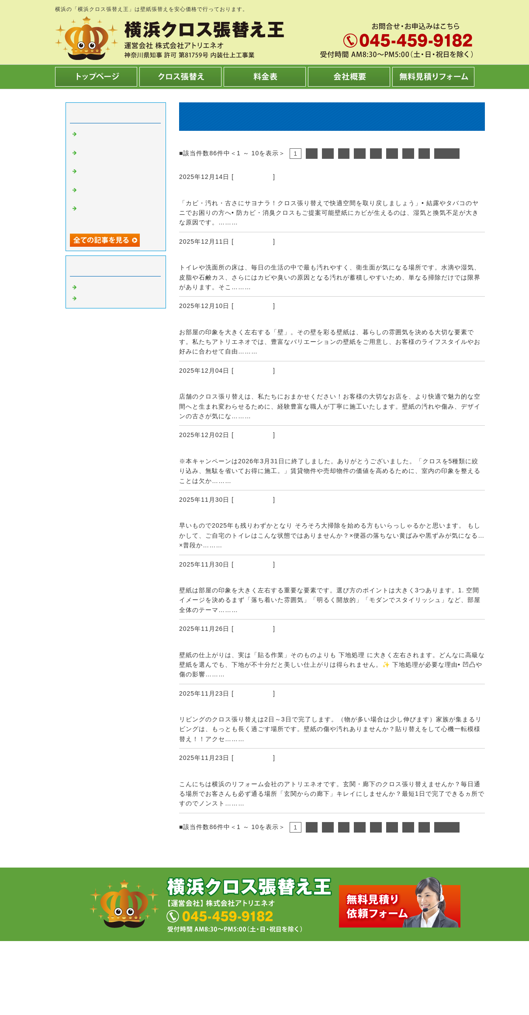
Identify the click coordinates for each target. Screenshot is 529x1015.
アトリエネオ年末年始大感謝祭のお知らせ (258, 514)
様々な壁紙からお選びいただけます (245, 321)
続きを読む (256, 222)
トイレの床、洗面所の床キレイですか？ (253, 256)
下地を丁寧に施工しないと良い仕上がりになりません (278, 644)
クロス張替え (253, 176)
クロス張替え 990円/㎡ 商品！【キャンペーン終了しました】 (296, 450)
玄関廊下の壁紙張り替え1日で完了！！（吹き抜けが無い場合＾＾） (305, 773)
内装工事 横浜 (103, 297)
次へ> (446, 153)
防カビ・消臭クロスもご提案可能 (241, 192)
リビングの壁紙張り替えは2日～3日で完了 (258, 708)
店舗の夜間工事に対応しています (241, 385)
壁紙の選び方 (204, 579)
